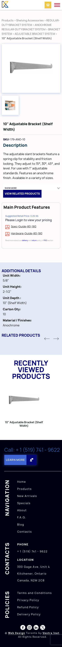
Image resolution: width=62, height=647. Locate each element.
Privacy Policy (28, 600)
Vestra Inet (51, 633)
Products (8, 20)
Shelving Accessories (30, 20)
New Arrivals (27, 496)
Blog (20, 524)
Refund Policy (28, 607)
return (34, 240)
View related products (22, 193)
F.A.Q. (21, 517)
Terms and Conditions (34, 593)
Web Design (16, 633)
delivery (25, 240)
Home (21, 482)
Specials (24, 503)
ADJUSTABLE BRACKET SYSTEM (35, 34)
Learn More (15, 460)
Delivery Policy (29, 614)
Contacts (24, 531)
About (22, 510)
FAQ (45, 240)
